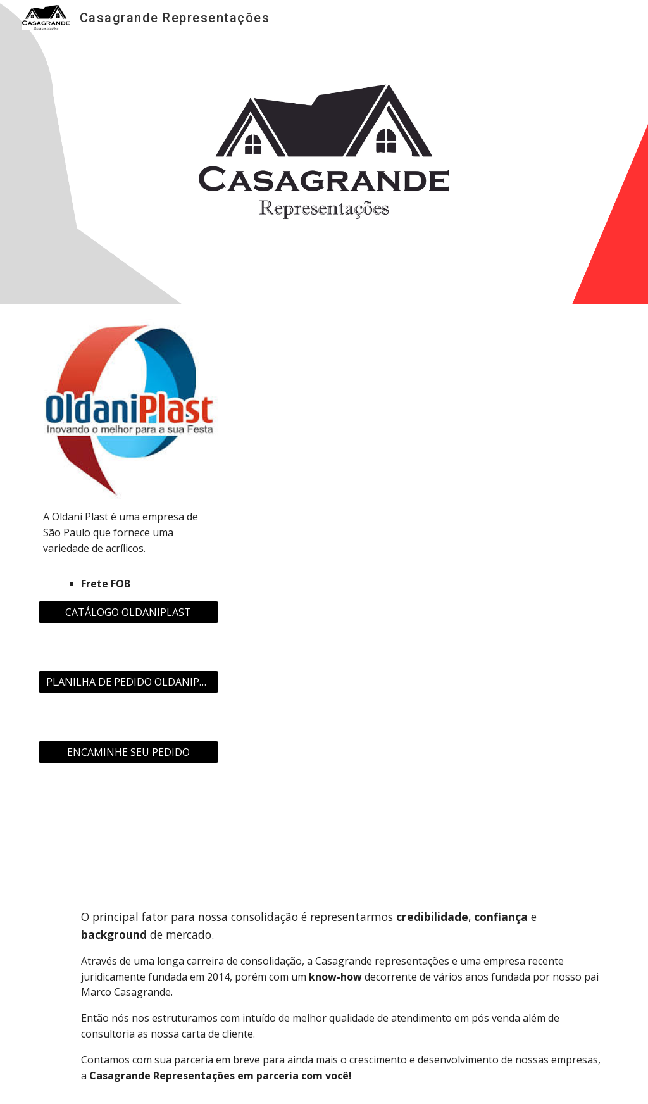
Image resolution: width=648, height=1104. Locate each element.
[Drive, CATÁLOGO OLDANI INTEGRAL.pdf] (422, 585)
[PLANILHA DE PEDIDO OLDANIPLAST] (128, 682)
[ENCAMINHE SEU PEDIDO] (128, 752)
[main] (128, 550)
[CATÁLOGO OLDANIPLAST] (128, 612)
